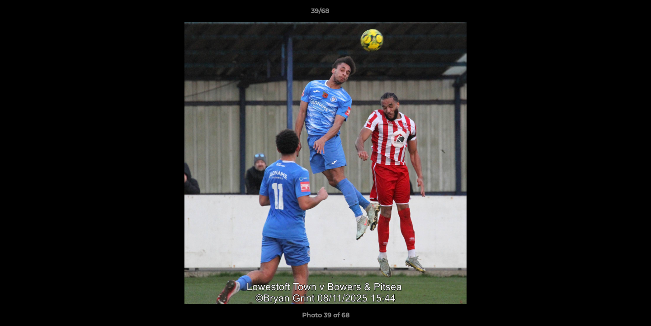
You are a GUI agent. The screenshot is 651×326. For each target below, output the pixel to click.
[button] (613, 13)
